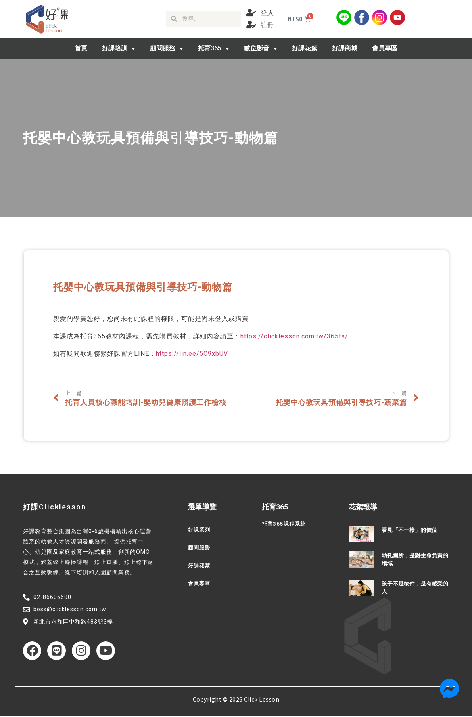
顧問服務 (166, 48)
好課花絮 (304, 48)
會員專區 (384, 48)
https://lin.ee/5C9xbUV (192, 353)
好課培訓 (118, 48)
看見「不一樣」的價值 (409, 530)
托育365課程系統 (285, 524)
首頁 (81, 48)
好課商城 (344, 48)
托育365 (213, 48)
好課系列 (200, 530)
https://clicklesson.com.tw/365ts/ (294, 336)
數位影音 (260, 48)
